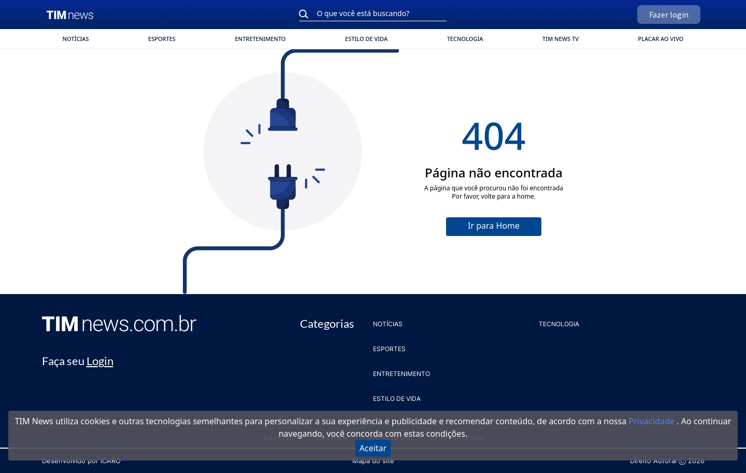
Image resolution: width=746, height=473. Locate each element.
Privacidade (652, 421)
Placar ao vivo (661, 39)
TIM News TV (560, 39)
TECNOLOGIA (465, 39)
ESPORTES (162, 39)
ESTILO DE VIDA (366, 39)
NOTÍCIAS (76, 39)
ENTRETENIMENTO (260, 39)
